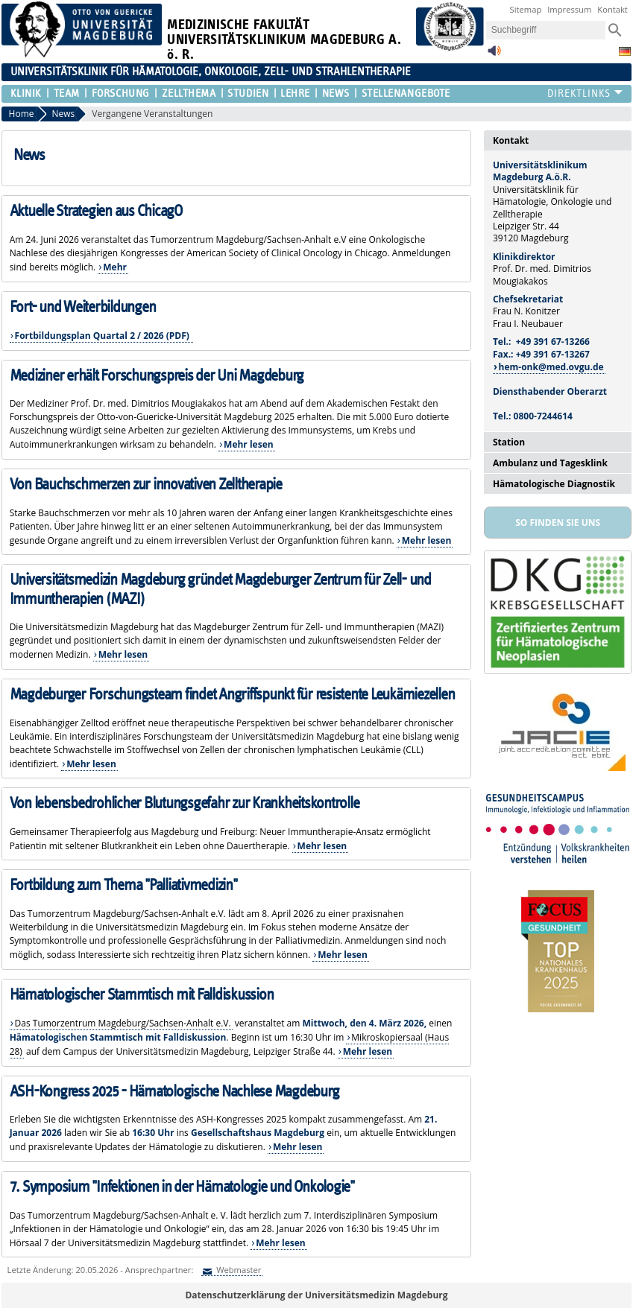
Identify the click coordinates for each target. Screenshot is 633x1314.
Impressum (569, 9)
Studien (247, 93)
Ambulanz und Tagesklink (550, 463)
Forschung (121, 93)
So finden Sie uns (557, 522)
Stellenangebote (406, 93)
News (336, 93)
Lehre (295, 93)
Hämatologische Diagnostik (554, 483)
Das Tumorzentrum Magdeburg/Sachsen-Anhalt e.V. (123, 1023)
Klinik (26, 93)
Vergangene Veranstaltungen (152, 113)
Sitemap (526, 9)
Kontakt (612, 9)
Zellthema (189, 93)
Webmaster (237, 1269)
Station (509, 442)
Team (67, 93)
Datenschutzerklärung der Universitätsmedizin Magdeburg (316, 1295)
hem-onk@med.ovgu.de (551, 367)
